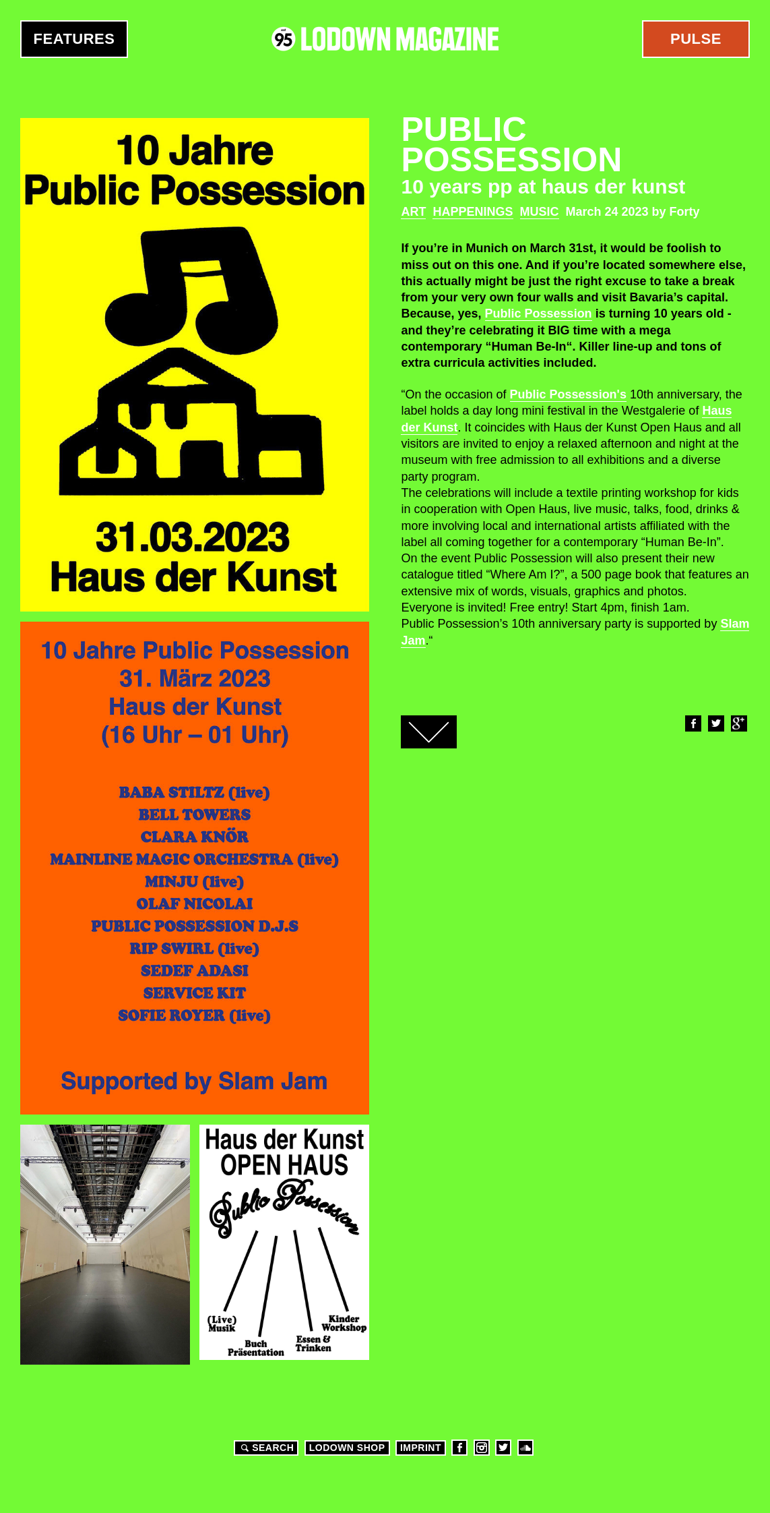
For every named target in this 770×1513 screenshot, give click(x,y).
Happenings (472, 211)
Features (74, 38)
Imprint (420, 1447)
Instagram (482, 1448)
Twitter (715, 723)
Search (265, 1447)
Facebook (692, 723)
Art (413, 211)
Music (539, 211)
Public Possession (538, 313)
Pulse (695, 38)
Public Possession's (568, 394)
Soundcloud (525, 1448)
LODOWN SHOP (347, 1447)
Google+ (738, 723)
